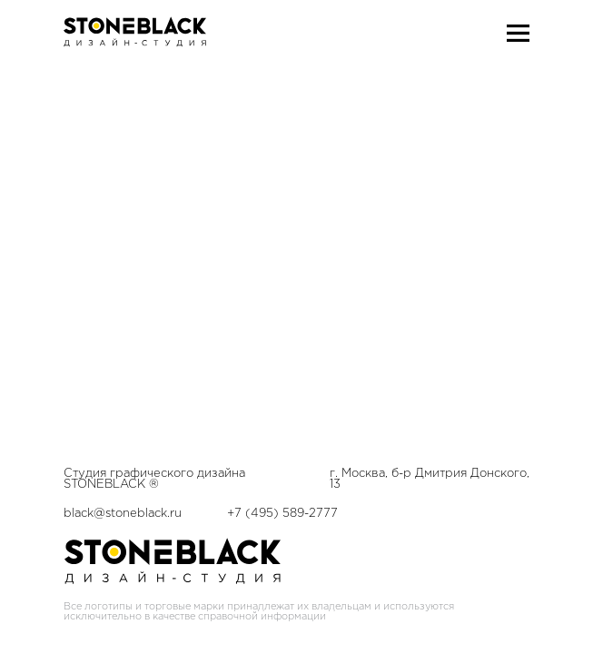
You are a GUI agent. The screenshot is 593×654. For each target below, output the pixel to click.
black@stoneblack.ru (123, 139)
